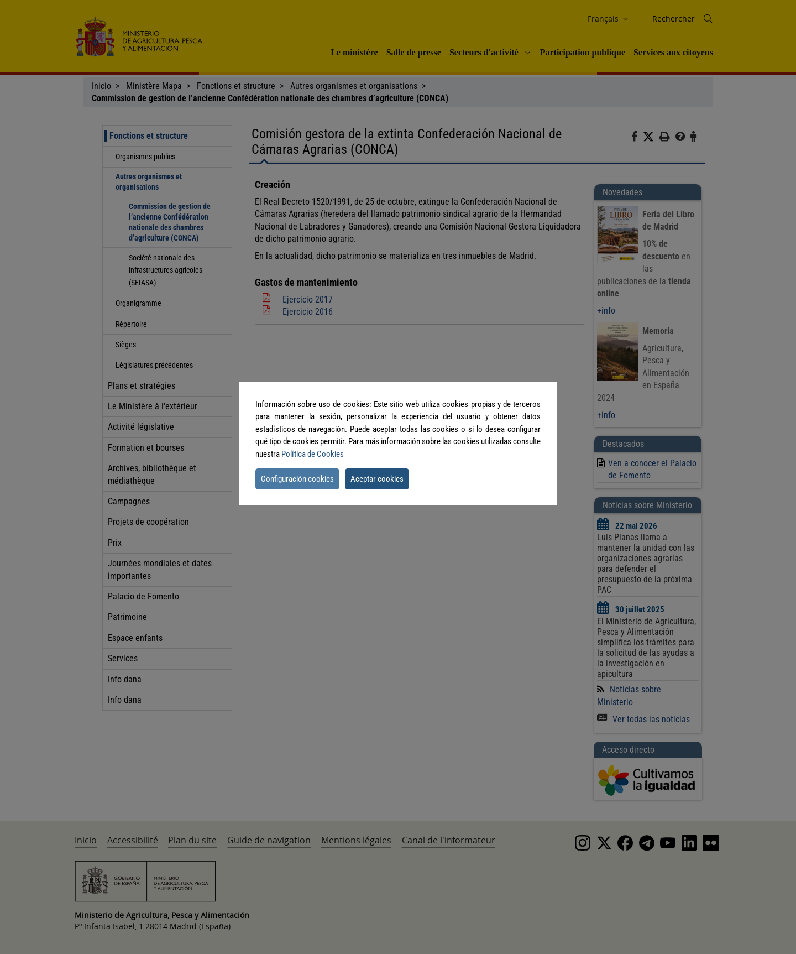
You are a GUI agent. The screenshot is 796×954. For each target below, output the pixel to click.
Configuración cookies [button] (297, 479)
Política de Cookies (312, 454)
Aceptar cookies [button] (377, 479)
